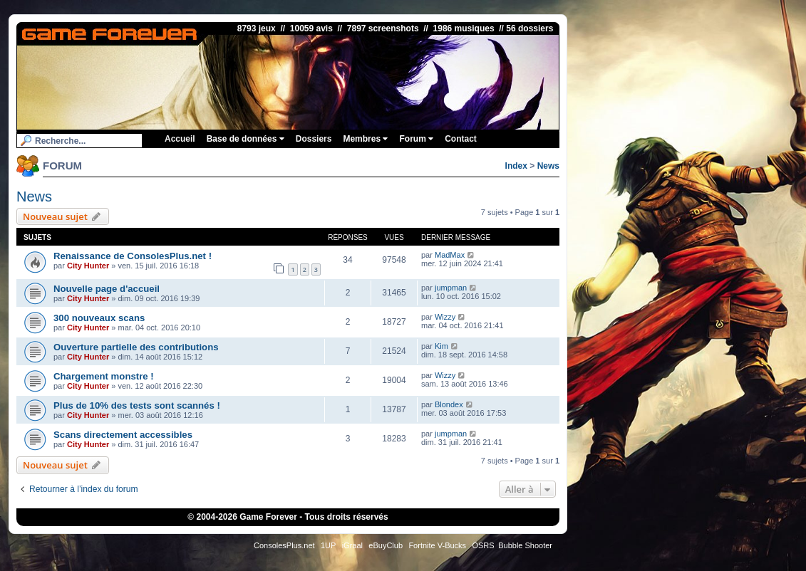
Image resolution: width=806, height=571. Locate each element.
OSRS (483, 545)
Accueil (180, 139)
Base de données (245, 139)
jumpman (451, 287)
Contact (461, 139)
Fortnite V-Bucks (437, 545)
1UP (328, 545)
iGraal (352, 545)
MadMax (450, 255)
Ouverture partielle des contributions (136, 347)
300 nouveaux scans (99, 318)
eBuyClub (385, 545)
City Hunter (88, 265)
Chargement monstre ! (103, 376)
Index (516, 166)
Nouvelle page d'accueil (106, 288)
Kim (441, 346)
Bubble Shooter (525, 545)
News (548, 166)
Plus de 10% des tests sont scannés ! (136, 405)
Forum (416, 139)
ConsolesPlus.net (284, 545)
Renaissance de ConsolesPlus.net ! (132, 256)
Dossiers (314, 139)
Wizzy (445, 317)
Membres (365, 139)
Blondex (449, 404)
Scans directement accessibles (122, 434)
